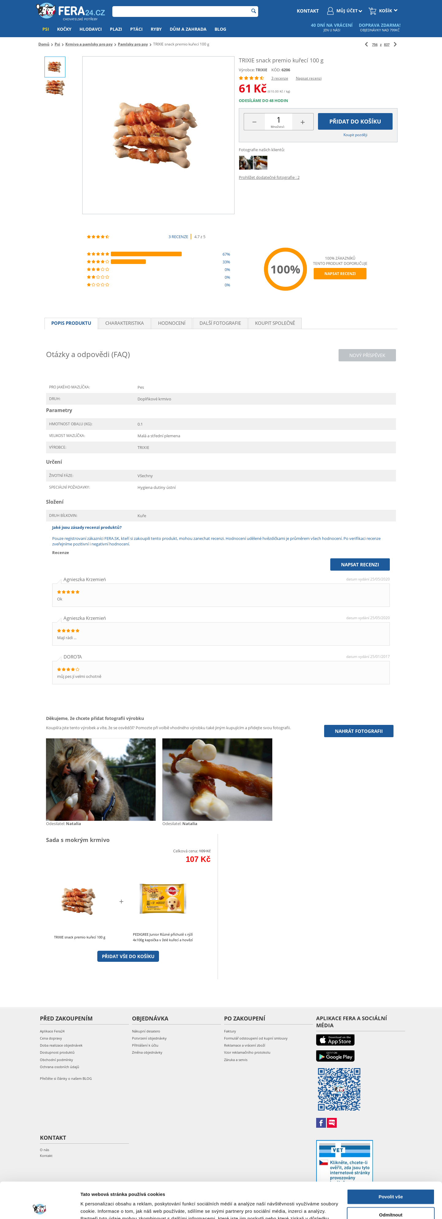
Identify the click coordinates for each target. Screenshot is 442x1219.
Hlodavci (90, 29)
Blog (220, 29)
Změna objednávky (147, 1052)
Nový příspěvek (367, 355)
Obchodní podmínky (56, 1059)
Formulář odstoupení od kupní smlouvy (256, 1038)
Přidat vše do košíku (128, 956)
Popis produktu (71, 323)
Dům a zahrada (188, 29)
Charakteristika (124, 323)
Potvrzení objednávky (149, 1038)
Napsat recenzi (309, 78)
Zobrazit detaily (97, 1206)
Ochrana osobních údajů (59, 1066)
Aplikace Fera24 (52, 1031)
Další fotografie (220, 323)
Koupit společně (275, 323)
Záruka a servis (235, 1059)
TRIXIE (261, 70)
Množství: (278, 126)
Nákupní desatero (146, 1031)
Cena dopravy (51, 1038)
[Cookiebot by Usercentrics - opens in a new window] (40, 1207)
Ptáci (136, 29)
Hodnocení (171, 323)
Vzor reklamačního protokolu (247, 1052)
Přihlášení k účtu (145, 1045)
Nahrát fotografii (359, 731)
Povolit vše (390, 1160)
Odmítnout (390, 1178)
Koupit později (355, 134)
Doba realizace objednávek (61, 1045)
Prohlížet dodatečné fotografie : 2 (269, 177)
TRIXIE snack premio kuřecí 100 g (79, 937)
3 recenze (279, 78)
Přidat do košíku (355, 121)
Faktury (230, 1031)
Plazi (116, 29)
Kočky (64, 29)
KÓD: (276, 70)
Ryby (156, 29)
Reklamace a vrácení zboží (244, 1045)
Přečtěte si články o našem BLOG (66, 1078)
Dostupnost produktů (57, 1052)
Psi (45, 29)
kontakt (308, 11)
